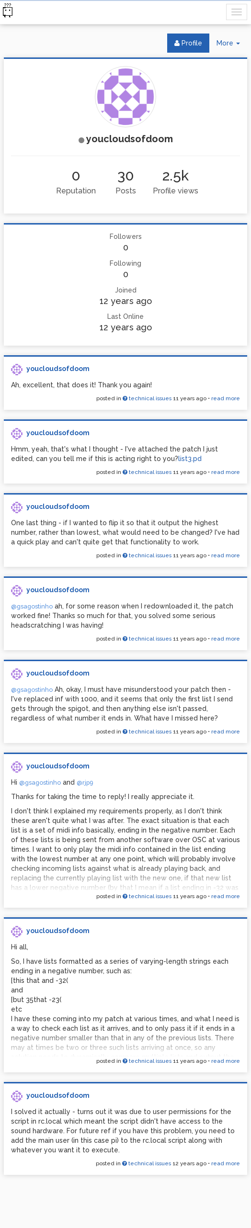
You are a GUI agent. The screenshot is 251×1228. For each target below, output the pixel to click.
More (232, 45)
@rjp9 (85, 782)
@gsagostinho (32, 606)
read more (225, 398)
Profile (188, 43)
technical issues (147, 398)
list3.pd (190, 458)
